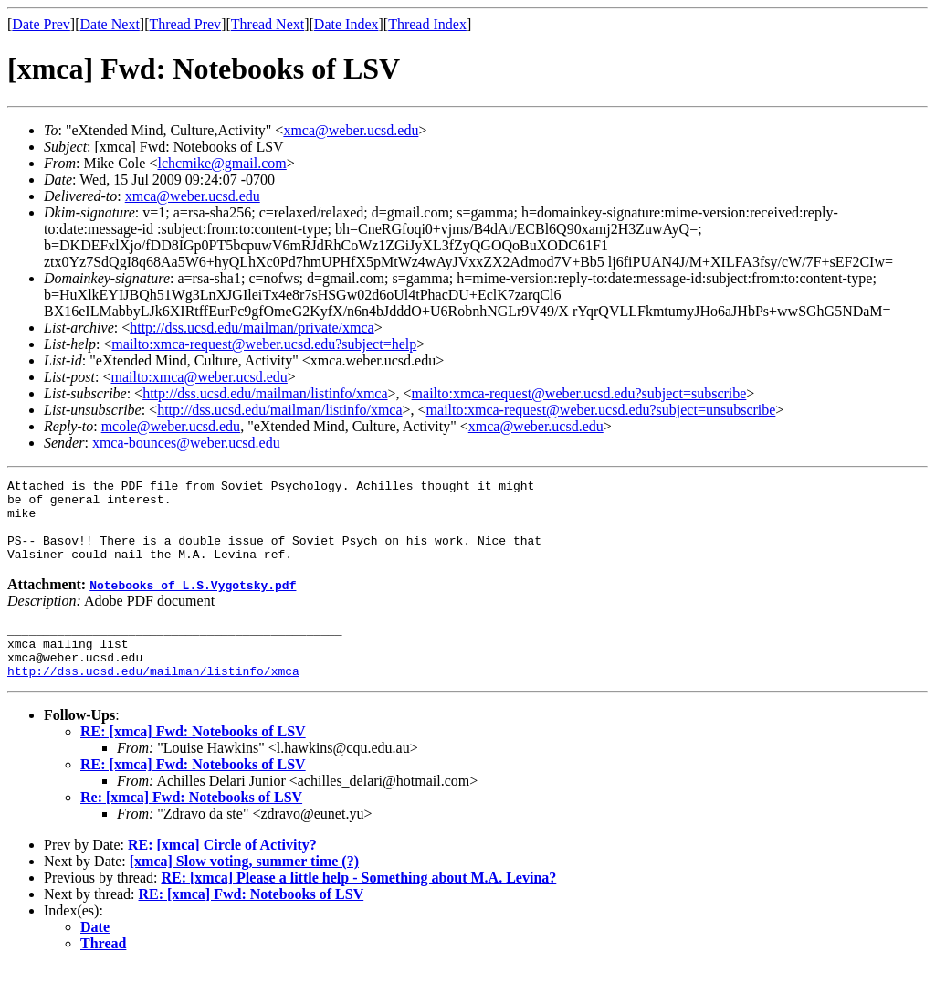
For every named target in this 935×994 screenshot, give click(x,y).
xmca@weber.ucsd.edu (350, 130)
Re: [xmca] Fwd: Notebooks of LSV (191, 824)
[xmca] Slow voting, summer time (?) (244, 888)
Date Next (110, 24)
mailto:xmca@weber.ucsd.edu (198, 377)
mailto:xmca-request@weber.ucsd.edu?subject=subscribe (579, 393)
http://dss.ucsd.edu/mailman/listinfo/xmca (264, 393)
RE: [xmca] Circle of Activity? (222, 872)
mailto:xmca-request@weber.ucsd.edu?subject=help (263, 344)
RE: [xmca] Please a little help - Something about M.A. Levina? (358, 905)
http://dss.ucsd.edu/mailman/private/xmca (252, 327)
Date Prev (41, 24)
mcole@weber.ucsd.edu (170, 426)
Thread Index (427, 24)
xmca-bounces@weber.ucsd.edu (186, 442)
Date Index (346, 24)
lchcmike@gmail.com (221, 163)
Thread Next (267, 24)
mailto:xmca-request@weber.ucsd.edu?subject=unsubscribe (601, 410)
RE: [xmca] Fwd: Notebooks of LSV (193, 759)
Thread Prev (185, 24)
